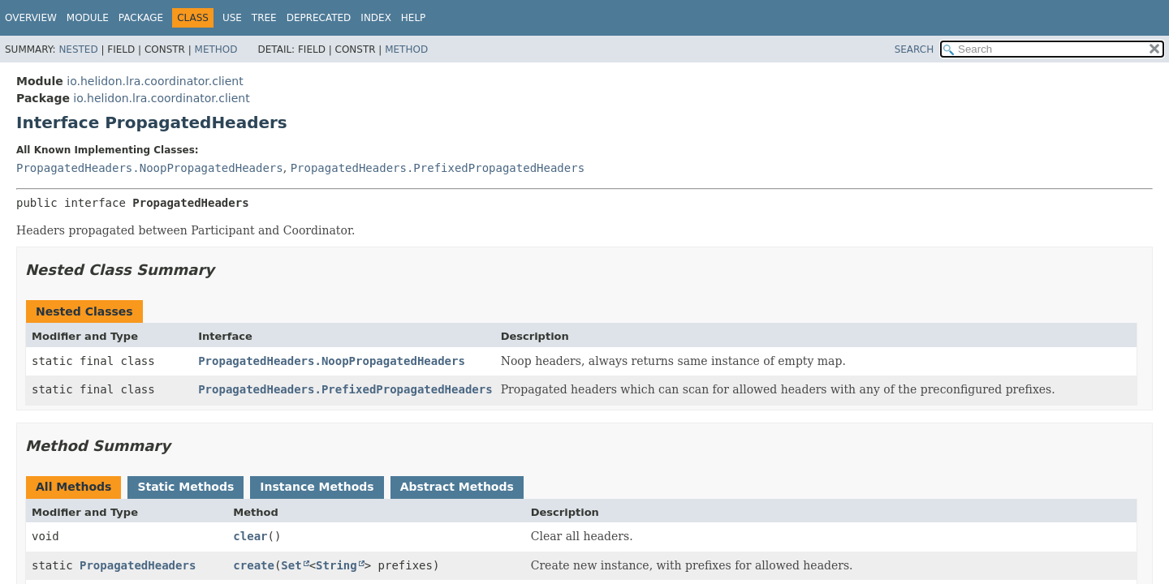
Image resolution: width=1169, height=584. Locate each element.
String (336, 565)
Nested (77, 49)
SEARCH (914, 49)
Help (413, 18)
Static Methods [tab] (185, 486)
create (253, 565)
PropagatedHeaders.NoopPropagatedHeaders (149, 167)
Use (232, 18)
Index (375, 18)
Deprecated (319, 18)
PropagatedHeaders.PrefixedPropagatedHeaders (437, 167)
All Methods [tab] (73, 486)
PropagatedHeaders (138, 565)
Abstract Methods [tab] (457, 486)
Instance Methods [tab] (316, 486)
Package (141, 18)
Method (216, 49)
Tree (264, 18)
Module (88, 18)
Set (291, 565)
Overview (31, 18)
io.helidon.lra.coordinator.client (155, 81)
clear (250, 536)
